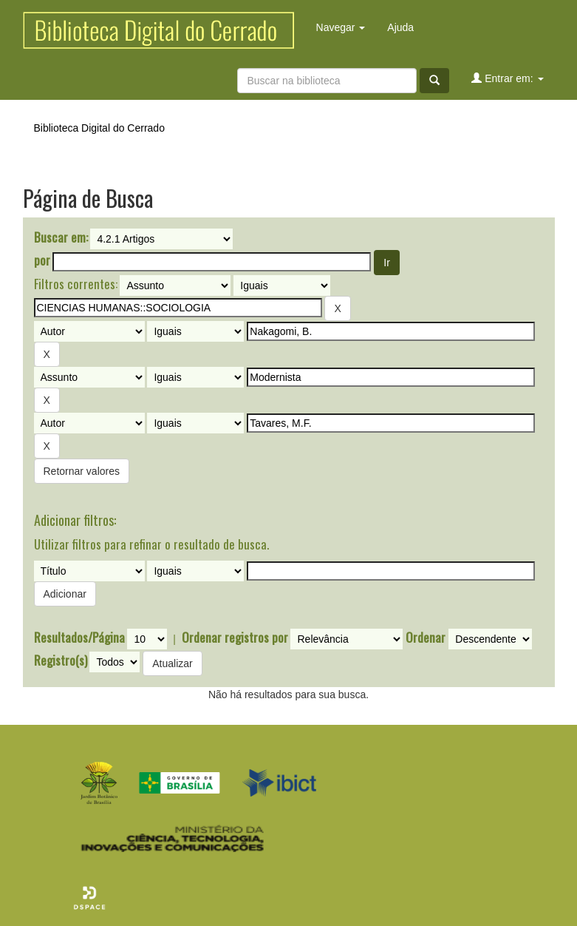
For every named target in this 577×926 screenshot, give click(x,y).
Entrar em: (507, 78)
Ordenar (425, 637)
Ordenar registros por (235, 637)
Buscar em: (61, 237)
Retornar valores (82, 471)
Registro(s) (60, 660)
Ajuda (400, 27)
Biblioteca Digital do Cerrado (99, 128)
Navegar (341, 27)
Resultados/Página (79, 637)
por (42, 260)
